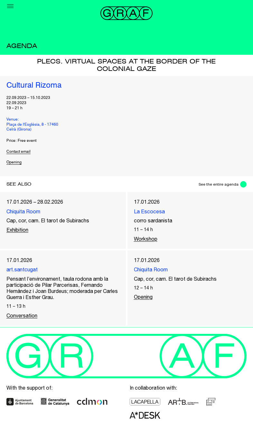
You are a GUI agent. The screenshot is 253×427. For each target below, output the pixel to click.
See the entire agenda (219, 184)
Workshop (145, 239)
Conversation (21, 315)
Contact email (18, 152)
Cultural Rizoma (33, 86)
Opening (14, 162)
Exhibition (17, 230)
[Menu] (10, 6)
